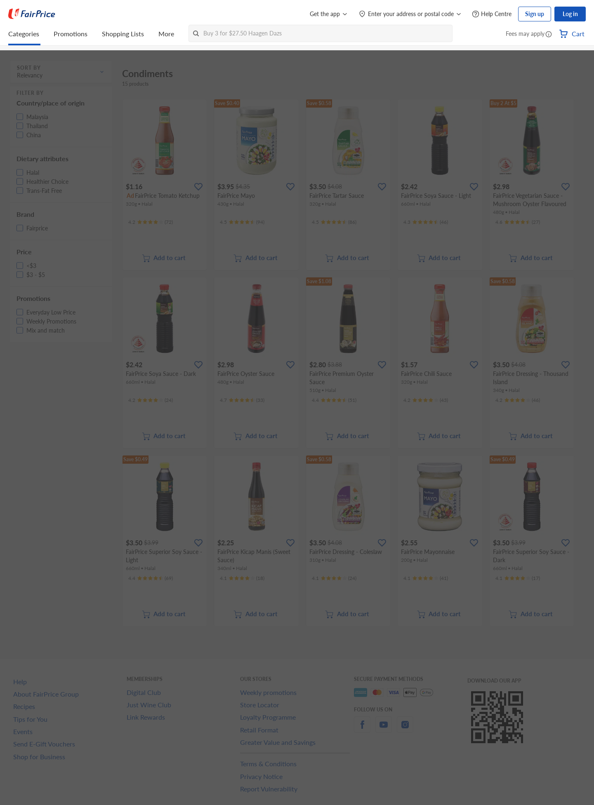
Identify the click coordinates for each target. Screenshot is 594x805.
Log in (570, 13)
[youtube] (383, 729)
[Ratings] (150, 222)
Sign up (534, 13)
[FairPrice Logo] (31, 14)
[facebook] (362, 729)
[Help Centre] (492, 14)
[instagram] (405, 729)
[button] (548, 34)
